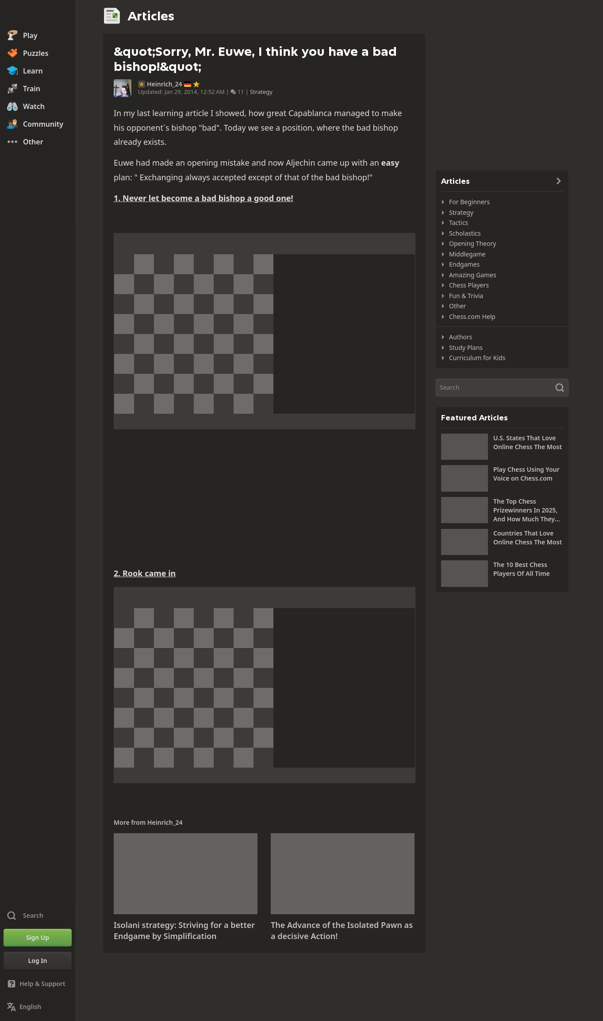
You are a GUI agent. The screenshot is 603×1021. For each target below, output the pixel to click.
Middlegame (467, 254)
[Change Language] (38, 1007)
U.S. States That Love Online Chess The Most (527, 442)
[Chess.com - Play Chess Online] (38, 15)
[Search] (502, 387)
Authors (460, 337)
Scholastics (465, 233)
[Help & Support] (38, 984)
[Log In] (38, 961)
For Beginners (469, 202)
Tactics (458, 222)
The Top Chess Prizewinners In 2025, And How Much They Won (525, 510)
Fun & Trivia (466, 295)
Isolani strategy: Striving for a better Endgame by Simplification (184, 931)
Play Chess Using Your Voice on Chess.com (526, 473)
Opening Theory (472, 243)
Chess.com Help (472, 316)
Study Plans (466, 347)
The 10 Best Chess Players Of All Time (521, 569)
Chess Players (469, 285)
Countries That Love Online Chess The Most (527, 537)
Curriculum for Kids (477, 357)
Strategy (261, 92)
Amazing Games (472, 275)
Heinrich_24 (164, 84)
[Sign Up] (38, 938)
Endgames (464, 264)
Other (457, 306)
